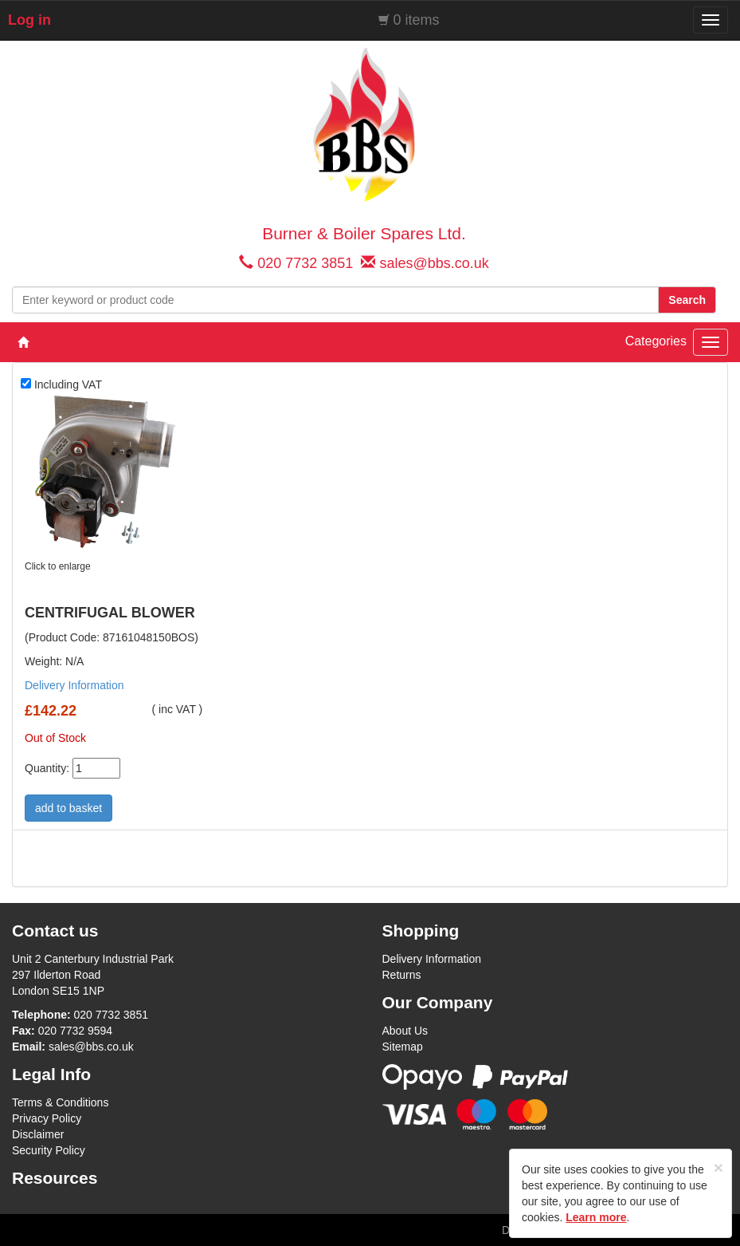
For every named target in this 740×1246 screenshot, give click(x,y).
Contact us (55, 930)
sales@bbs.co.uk (433, 263)
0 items (416, 20)
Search (687, 300)
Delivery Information (74, 685)
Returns (401, 974)
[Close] (718, 1167)
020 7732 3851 (305, 263)
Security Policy (48, 1150)
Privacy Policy (46, 1118)
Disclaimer (38, 1134)
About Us (405, 1030)
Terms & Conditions (60, 1102)
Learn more (596, 1217)
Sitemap (402, 1046)
